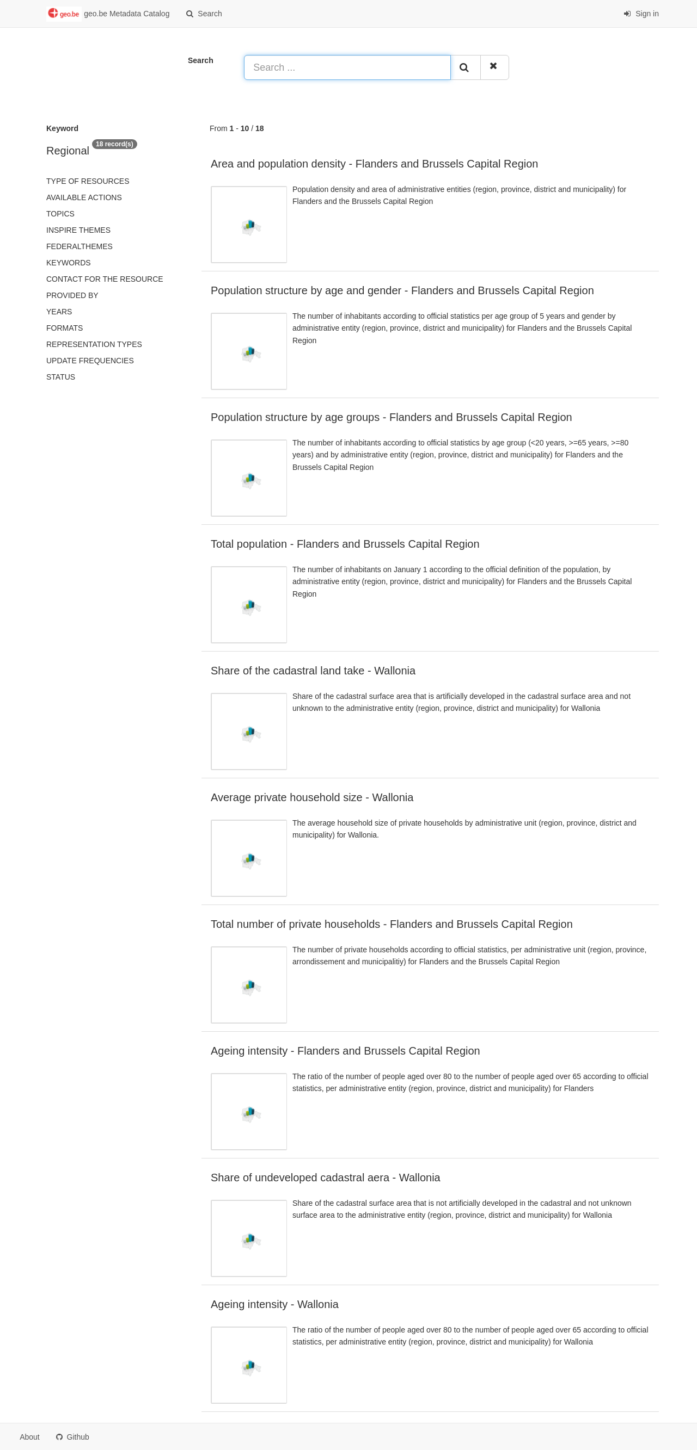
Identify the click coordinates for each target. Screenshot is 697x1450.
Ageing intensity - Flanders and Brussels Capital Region (345, 1051)
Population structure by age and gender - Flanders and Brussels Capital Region (402, 290)
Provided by (72, 295)
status (60, 377)
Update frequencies (90, 360)
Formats (64, 328)
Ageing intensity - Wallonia (275, 1304)
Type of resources (87, 181)
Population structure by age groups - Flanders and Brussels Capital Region (391, 417)
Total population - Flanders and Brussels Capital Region (345, 544)
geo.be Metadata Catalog (107, 14)
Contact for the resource (104, 279)
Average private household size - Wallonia (312, 797)
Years (59, 311)
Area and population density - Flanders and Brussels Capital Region (374, 164)
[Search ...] (347, 67)
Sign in (641, 13)
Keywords (68, 262)
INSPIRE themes (78, 230)
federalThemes (79, 246)
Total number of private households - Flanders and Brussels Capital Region (392, 924)
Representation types (94, 344)
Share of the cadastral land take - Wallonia (313, 671)
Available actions (84, 197)
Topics (60, 213)
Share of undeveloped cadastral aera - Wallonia (326, 1177)
